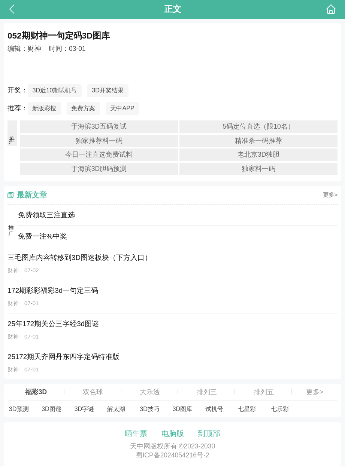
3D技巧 (150, 408)
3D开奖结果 (108, 90)
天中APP (122, 108)
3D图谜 (51, 408)
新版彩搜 (44, 108)
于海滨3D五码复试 (99, 126)
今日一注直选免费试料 (99, 154)
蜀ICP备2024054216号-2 (172, 455)
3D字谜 (84, 408)
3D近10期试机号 (54, 90)
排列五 (264, 392)
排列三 (207, 392)
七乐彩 (280, 408)
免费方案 (83, 108)
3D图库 (182, 408)
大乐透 (150, 392)
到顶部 (209, 433)
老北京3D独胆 (258, 154)
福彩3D (36, 392)
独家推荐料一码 (98, 140)
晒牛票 (136, 433)
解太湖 (116, 408)
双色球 (93, 392)
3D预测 (19, 408)
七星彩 (247, 408)
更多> (330, 194)
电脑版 (172, 433)
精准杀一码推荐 (258, 140)
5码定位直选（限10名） (258, 126)
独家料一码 (258, 168)
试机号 (214, 408)
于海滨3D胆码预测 (99, 168)
